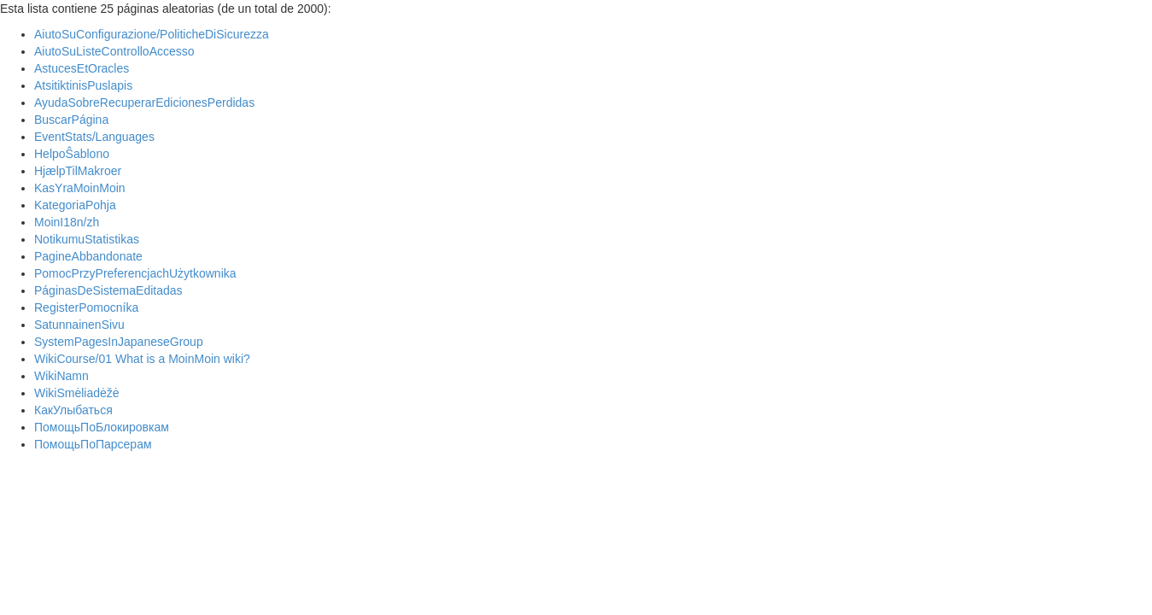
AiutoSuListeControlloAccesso (114, 51)
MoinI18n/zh (66, 222)
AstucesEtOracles (81, 68)
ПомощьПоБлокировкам (101, 427)
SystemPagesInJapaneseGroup (118, 341)
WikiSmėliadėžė (77, 393)
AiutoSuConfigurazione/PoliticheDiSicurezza (151, 34)
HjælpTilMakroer (77, 171)
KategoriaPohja (75, 205)
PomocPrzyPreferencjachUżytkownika (135, 273)
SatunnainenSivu (79, 324)
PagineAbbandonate (88, 256)
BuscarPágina (71, 119)
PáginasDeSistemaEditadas (108, 290)
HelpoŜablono (71, 154)
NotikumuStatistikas (86, 239)
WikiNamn (61, 376)
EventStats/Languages (94, 137)
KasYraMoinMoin (80, 188)
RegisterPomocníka (86, 307)
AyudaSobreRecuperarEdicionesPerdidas (144, 102)
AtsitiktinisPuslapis (83, 85)
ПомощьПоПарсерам (93, 444)
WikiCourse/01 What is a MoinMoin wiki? (142, 359)
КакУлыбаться (73, 410)
